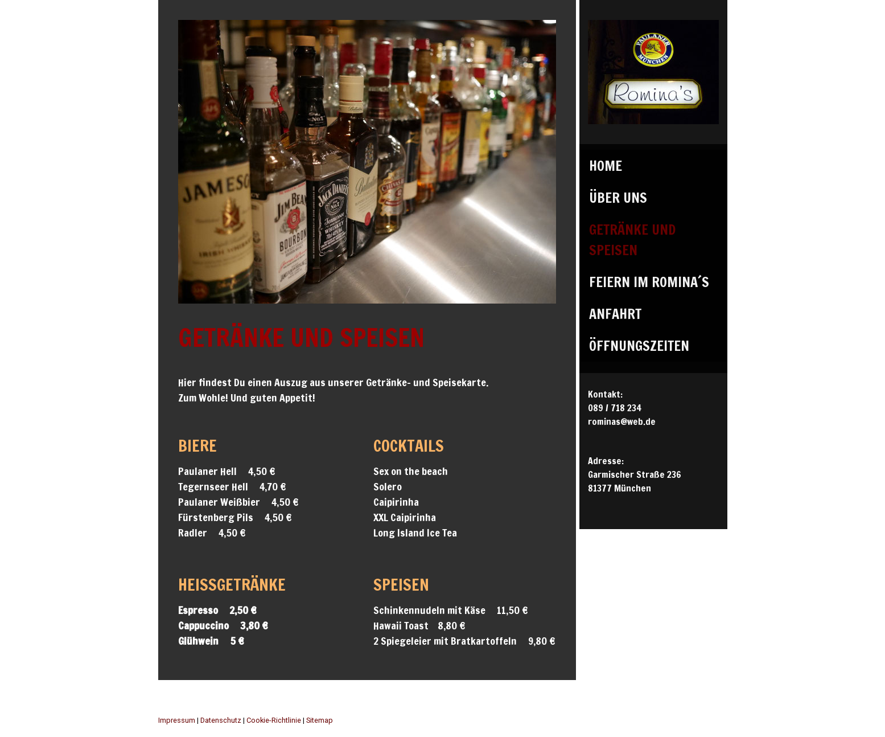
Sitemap (319, 720)
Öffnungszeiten (639, 345)
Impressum (176, 720)
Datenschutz (220, 720)
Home (605, 165)
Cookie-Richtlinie (273, 720)
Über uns (618, 197)
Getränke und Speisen (632, 240)
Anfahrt (615, 314)
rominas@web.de (622, 421)
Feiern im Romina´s (649, 282)
